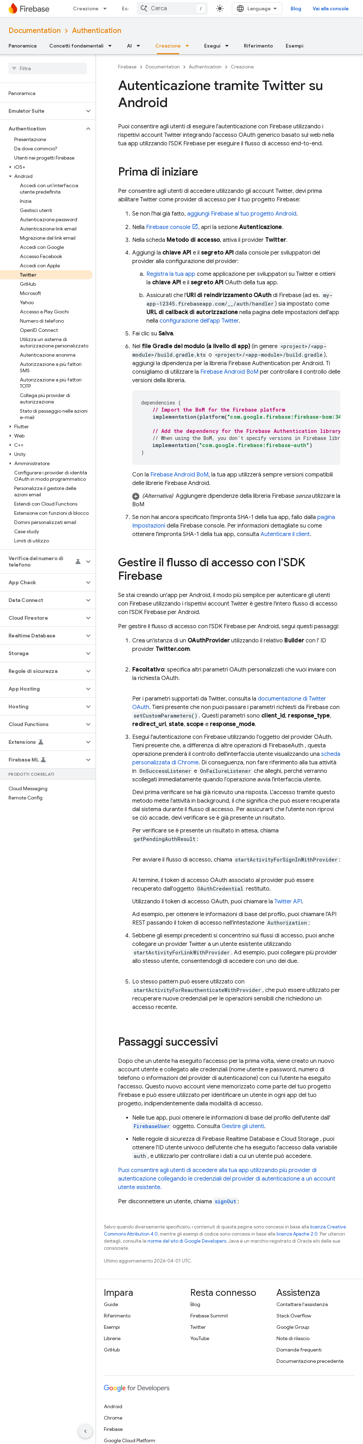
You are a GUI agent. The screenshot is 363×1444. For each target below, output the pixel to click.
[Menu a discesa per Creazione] (107, 8)
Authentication (96, 30)
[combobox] (172, 8)
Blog (296, 8)
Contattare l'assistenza (302, 1304)
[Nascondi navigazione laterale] (85, 1431)
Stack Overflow (294, 1315)
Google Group (293, 1327)
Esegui (130, 8)
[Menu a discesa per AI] (140, 45)
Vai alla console (331, 8)
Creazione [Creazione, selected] (168, 46)
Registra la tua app (170, 274)
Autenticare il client (285, 534)
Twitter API (288, 901)
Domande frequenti (299, 1350)
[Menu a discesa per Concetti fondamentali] (112, 45)
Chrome (113, 1418)
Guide (111, 1304)
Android (113, 1406)
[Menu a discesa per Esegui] (229, 45)
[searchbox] (48, 68)
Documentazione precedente (310, 1361)
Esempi (294, 46)
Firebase (127, 67)
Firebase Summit (209, 1315)
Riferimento (258, 46)
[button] (42, 111)
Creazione (86, 8)
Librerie (112, 1338)
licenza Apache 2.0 (297, 1234)
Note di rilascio (293, 1338)
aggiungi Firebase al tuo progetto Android (241, 213)
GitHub (112, 1350)
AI (129, 46)
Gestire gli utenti (243, 1126)
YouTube (199, 1338)
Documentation (35, 30)
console (168, 227)
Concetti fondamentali (76, 46)
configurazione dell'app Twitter (199, 320)
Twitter (198, 1327)
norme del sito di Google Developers (186, 1241)
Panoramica (23, 46)
